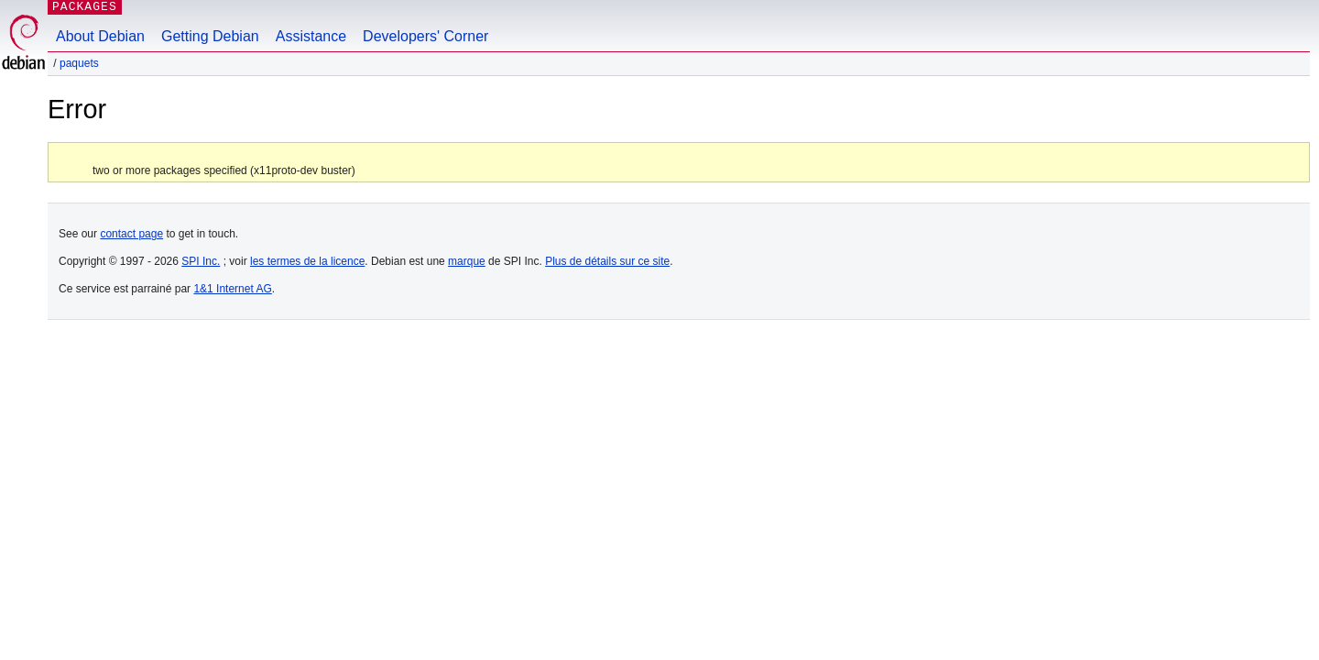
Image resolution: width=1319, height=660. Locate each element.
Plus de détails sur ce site (607, 261)
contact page (131, 233)
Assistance (311, 36)
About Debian (100, 36)
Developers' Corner (425, 36)
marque (466, 261)
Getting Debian (210, 36)
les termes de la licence (307, 261)
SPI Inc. (200, 261)
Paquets (79, 63)
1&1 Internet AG (232, 288)
